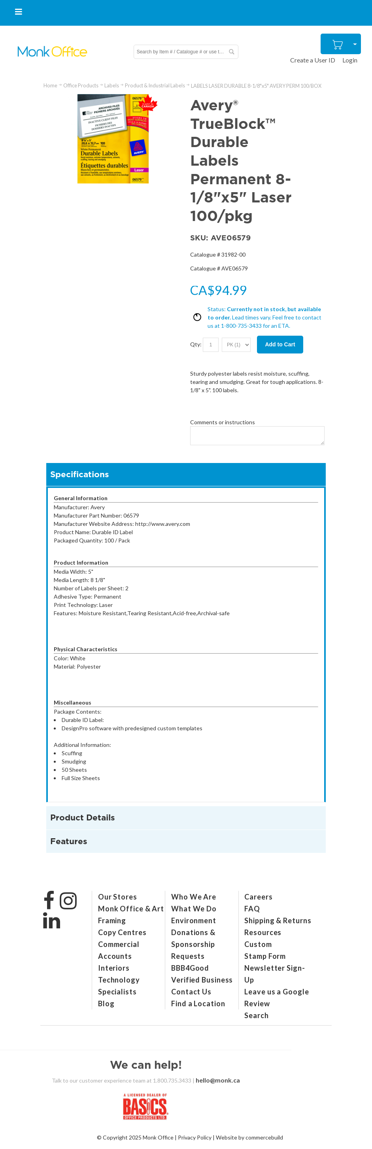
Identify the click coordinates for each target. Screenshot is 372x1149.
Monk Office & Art (131, 908)
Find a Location (198, 1003)
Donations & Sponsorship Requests (193, 944)
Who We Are (193, 896)
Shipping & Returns (277, 920)
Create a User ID (312, 60)
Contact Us (191, 991)
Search (256, 1015)
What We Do (194, 908)
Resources (262, 932)
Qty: (196, 343)
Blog (106, 1003)
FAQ (252, 908)
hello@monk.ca (218, 1080)
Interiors (114, 968)
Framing (112, 920)
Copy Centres (122, 932)
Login (349, 60)
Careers (258, 896)
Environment (193, 920)
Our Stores (117, 896)
